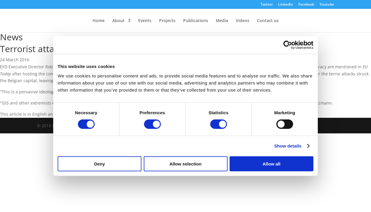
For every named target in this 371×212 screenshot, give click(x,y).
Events (144, 21)
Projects (167, 21)
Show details (288, 145)
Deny (99, 163)
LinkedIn (285, 5)
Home (99, 21)
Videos (242, 21)
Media (222, 21)
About (118, 21)
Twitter (266, 5)
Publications (195, 21)
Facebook (306, 5)
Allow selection (185, 163)
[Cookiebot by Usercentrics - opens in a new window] (287, 45)
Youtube (327, 5)
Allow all (271, 163)
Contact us (268, 21)
